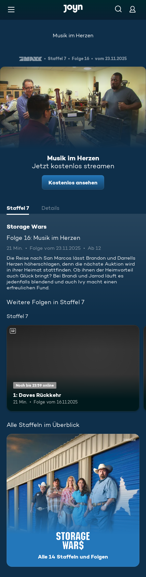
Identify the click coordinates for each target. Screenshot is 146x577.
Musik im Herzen (73, 35)
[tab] (17, 209)
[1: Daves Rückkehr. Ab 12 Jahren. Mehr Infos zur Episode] (73, 368)
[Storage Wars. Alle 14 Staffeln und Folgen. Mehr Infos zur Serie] (73, 500)
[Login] (132, 9)
